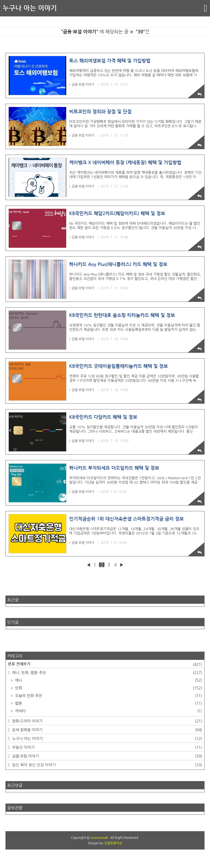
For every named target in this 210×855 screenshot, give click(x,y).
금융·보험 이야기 (81, 84)
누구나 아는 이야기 (30, 8)
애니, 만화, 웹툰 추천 (106, 672)
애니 (108, 680)
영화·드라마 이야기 (106, 721)
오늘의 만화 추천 (108, 695)
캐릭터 (108, 711)
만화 (108, 688)
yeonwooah (99, 837)
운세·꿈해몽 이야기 (106, 729)
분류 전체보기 (105, 664)
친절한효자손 (113, 843)
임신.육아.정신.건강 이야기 (106, 764)
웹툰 (108, 703)
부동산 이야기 (106, 747)
